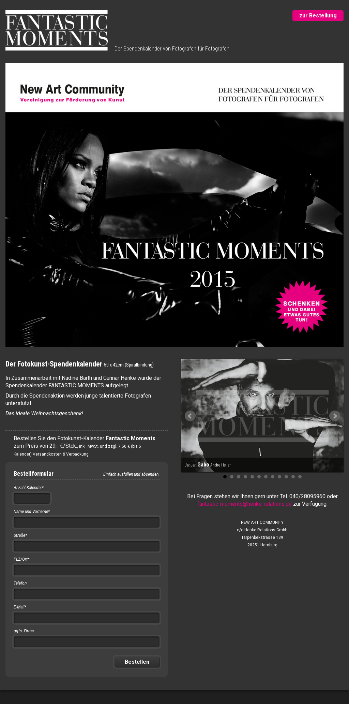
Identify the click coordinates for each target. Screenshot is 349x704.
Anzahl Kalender (29, 487)
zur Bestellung (318, 15)
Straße (20, 535)
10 (286, 476)
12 (300, 476)
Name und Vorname (32, 511)
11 (293, 476)
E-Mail (20, 607)
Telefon (20, 583)
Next (334, 416)
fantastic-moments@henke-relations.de (244, 504)
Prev (190, 416)
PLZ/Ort (21, 559)
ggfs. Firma (24, 631)
